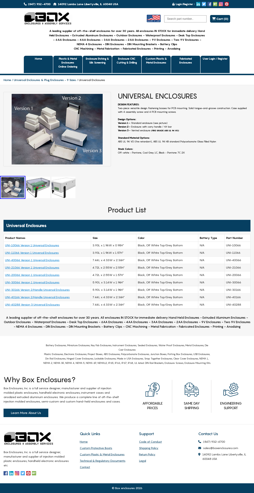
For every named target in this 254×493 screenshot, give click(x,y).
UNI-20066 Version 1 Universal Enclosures (32, 275)
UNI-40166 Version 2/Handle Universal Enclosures (37, 297)
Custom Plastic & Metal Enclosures (156, 60)
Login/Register (182, 4)
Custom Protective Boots (96, 448)
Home (38, 58)
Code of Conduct (150, 441)
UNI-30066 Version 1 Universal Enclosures (32, 282)
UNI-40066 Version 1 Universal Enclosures (32, 260)
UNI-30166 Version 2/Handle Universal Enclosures (37, 289)
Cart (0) (220, 19)
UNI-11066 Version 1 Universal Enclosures (32, 252)
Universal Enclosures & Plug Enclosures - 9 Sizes (45, 80)
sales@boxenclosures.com (218, 448)
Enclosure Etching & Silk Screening (97, 60)
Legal (142, 460)
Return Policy (147, 454)
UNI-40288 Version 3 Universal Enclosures (32, 304)
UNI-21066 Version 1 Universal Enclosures (32, 267)
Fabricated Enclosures (185, 60)
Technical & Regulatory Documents (102, 460)
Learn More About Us (26, 413)
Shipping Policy (148, 448)
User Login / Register (215, 58)
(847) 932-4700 (37, 4)
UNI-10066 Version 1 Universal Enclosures (32, 245)
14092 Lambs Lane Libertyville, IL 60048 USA (222, 457)
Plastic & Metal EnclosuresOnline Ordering (67, 62)
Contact (85, 467)
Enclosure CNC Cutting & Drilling (127, 60)
